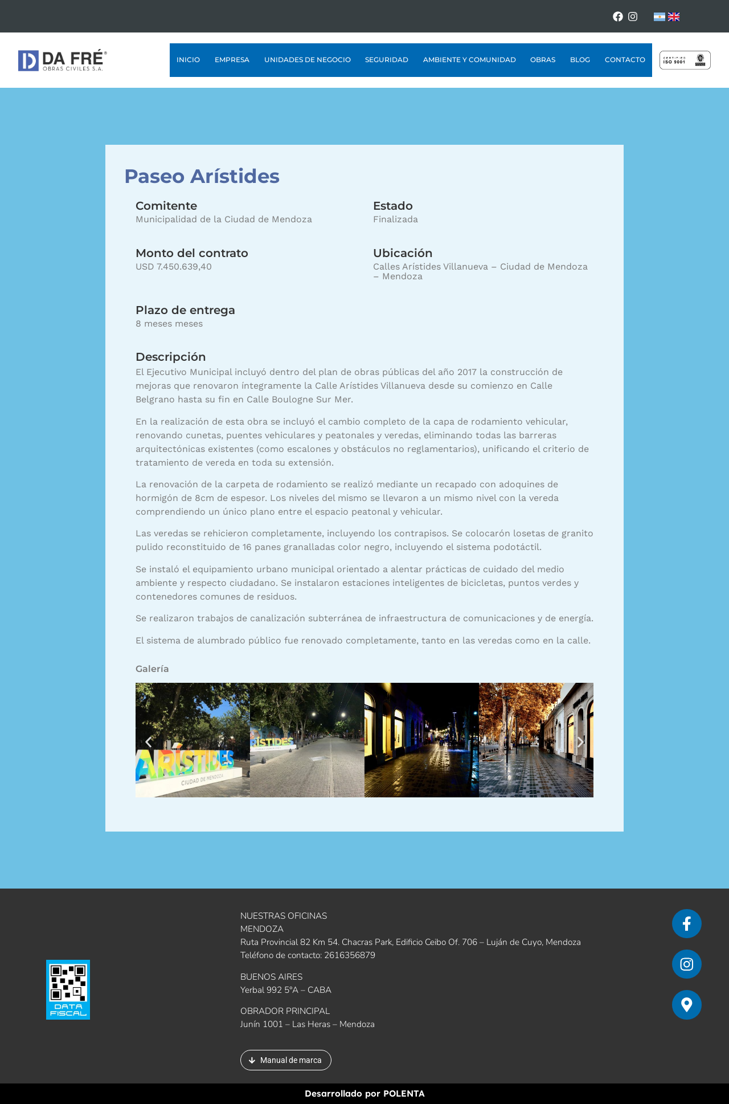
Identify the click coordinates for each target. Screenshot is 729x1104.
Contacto (625, 60)
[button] (148, 742)
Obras (542, 60)
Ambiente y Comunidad (469, 60)
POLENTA (404, 1093)
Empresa (232, 60)
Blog (580, 60)
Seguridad (386, 60)
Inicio (188, 60)
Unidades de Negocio (307, 60)
